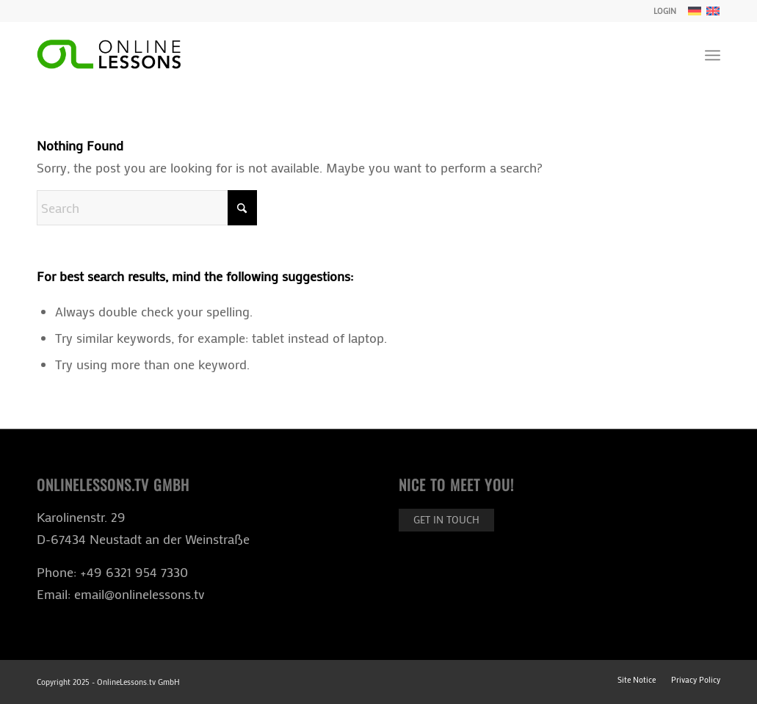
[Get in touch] (446, 520)
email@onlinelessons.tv (139, 594)
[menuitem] (661, 11)
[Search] (147, 207)
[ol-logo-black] (109, 55)
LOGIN (664, 11)
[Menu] (712, 55)
